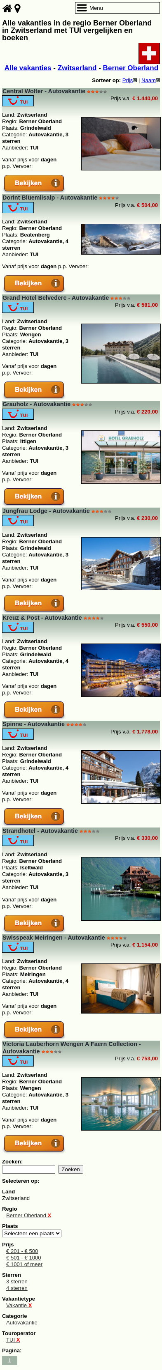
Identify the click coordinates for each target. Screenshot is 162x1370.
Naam (150, 80)
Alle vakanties (28, 68)
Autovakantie (22, 1322)
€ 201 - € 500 (22, 1251)
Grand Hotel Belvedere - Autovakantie (55, 297)
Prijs (129, 80)
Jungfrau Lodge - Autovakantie (46, 511)
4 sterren (17, 1288)
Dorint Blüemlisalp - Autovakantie (49, 197)
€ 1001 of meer (24, 1264)
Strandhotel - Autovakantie (40, 831)
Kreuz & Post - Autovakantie (42, 617)
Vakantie (19, 1305)
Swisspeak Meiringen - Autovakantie (53, 937)
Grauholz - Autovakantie (36, 404)
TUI (13, 1340)
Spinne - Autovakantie (33, 724)
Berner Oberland (131, 68)
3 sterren (17, 1281)
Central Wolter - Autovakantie (43, 91)
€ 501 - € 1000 (23, 1258)
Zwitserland (77, 68)
